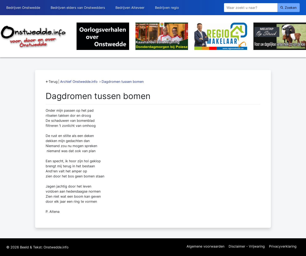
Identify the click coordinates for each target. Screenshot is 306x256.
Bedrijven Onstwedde (23, 7)
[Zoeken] (250, 7)
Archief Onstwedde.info (79, 81)
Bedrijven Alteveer (129, 7)
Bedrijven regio (167, 7)
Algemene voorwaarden (205, 246)
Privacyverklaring (283, 246)
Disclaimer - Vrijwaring (247, 246)
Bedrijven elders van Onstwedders (78, 7)
